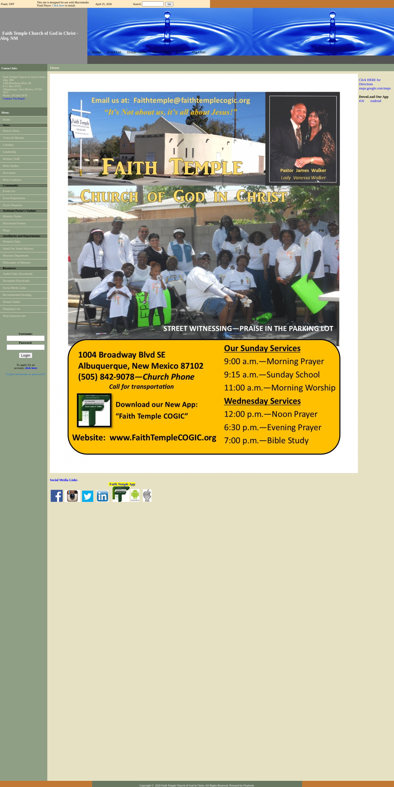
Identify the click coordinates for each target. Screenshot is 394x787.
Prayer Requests (12, 205)
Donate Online (11, 301)
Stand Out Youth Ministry (18, 248)
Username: (26, 333)
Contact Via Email (14, 98)
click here (31, 368)
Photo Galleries (12, 179)
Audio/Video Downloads (17, 273)
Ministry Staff (11, 158)
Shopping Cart (11, 308)
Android (375, 101)
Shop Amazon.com (14, 315)
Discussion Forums (14, 223)
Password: (25, 342)
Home (6, 119)
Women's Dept (11, 241)
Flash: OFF (7, 4)
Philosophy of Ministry (17, 262)
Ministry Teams (12, 216)
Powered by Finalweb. (242, 785)
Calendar (8, 144)
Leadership (9, 151)
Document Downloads (16, 280)
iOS (364, 101)
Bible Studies (11, 165)
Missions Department (15, 255)
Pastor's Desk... (12, 130)
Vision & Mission (13, 137)
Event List (9, 191)
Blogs (6, 230)
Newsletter (9, 172)
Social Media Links (14, 287)
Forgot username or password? (26, 374)
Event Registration (14, 198)
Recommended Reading (17, 294)
